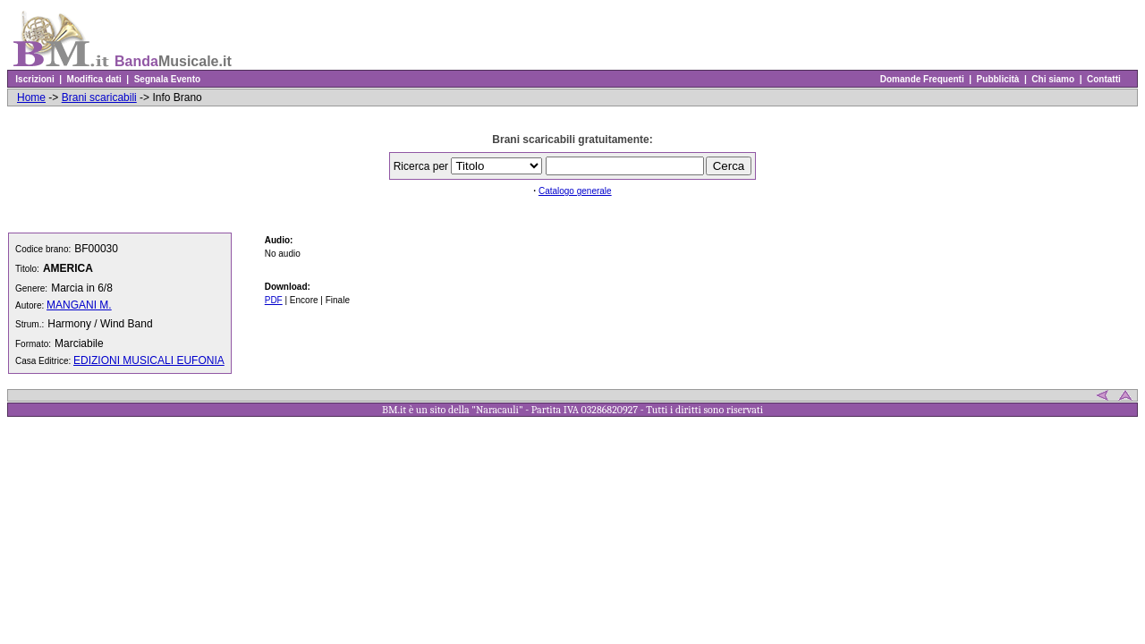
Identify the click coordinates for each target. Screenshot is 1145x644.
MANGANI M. (79, 305)
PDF (274, 300)
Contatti (1103, 79)
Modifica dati (94, 79)
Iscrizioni (35, 79)
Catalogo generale (575, 191)
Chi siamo (1053, 79)
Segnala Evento (167, 79)
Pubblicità (997, 79)
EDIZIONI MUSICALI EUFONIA (149, 360)
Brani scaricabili (99, 97)
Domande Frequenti (922, 79)
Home (31, 97)
